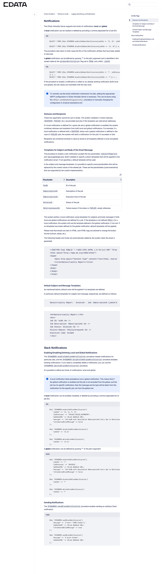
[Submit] (129, 4)
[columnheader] (53, 180)
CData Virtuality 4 (49, 14)
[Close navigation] (34, 14)
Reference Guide (63, 14)
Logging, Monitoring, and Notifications (83, 14)
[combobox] (142, 4)
